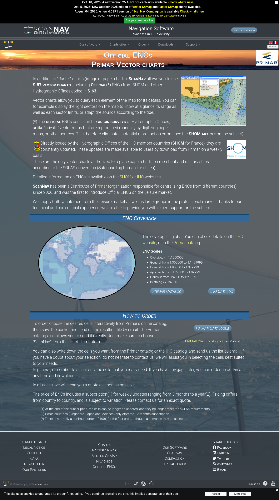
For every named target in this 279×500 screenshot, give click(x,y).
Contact (34, 453)
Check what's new (180, 2)
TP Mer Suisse (168, 15)
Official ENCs (104, 466)
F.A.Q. (34, 458)
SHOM (126, 177)
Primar (101, 186)
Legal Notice (34, 447)
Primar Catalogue (212, 328)
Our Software (174, 447)
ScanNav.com (39, 484)
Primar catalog (187, 242)
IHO (140, 177)
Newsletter (34, 464)
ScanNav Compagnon (148, 11)
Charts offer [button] (118, 44)
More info (240, 493)
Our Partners (34, 469)
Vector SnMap (142, 7)
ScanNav (174, 453)
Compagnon (175, 458)
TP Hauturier (174, 464)
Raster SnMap (168, 7)
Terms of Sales (34, 442)
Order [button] (142, 44)
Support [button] (192, 44)
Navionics (104, 461)
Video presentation (244, 30)
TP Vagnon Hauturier (143, 15)
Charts (104, 444)
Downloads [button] (166, 44)
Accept (216, 493)
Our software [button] (88, 44)
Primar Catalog (166, 291)
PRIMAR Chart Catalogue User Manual (212, 341)
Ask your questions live (139, 20)
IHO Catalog (221, 291)
